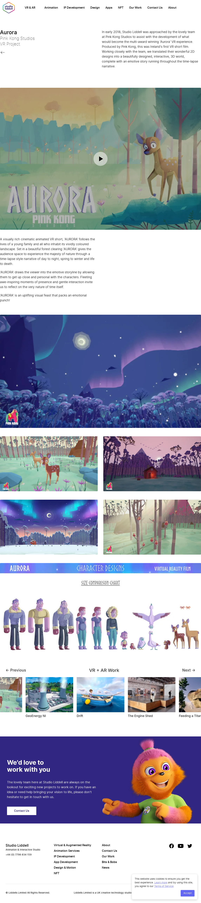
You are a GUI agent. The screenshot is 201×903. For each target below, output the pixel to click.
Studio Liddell (17, 845)
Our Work (135, 7)
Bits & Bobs (109, 862)
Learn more (160, 882)
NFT (120, 7)
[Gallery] (100, 699)
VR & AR (30, 7)
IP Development (74, 7)
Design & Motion (65, 867)
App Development (66, 862)
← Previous (16, 670)
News (105, 867)
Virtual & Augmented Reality (72, 845)
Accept (187, 893)
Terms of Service (163, 886)
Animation (51, 7)
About (172, 7)
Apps (108, 7)
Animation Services (67, 850)
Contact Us (155, 7)
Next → (188, 670)
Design (95, 7)
